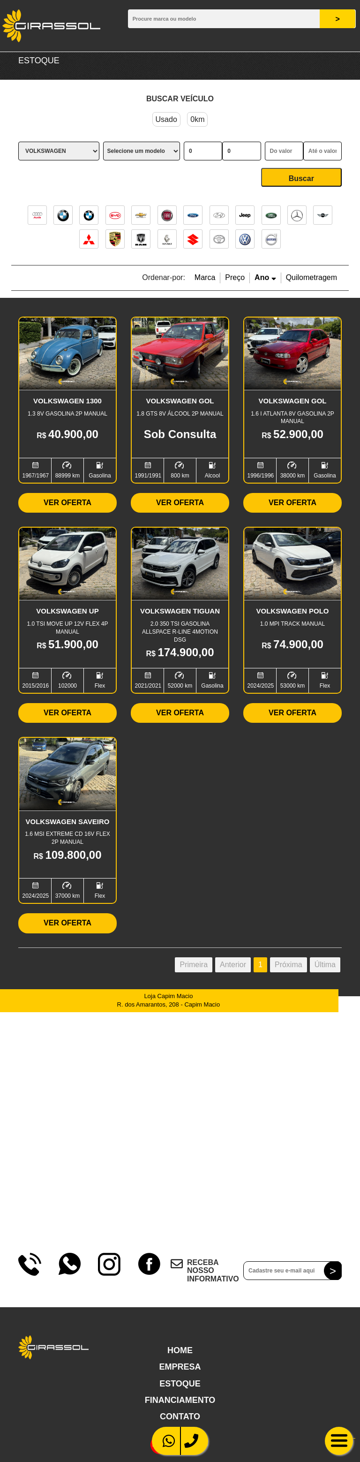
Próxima (288, 965)
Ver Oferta (67, 503)
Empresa (180, 1366)
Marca (205, 277)
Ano (265, 277)
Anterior (233, 965)
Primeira (194, 965)
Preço (235, 277)
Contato (180, 1416)
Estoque (180, 1383)
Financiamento (180, 1400)
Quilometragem (311, 277)
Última (325, 965)
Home (180, 1350)
